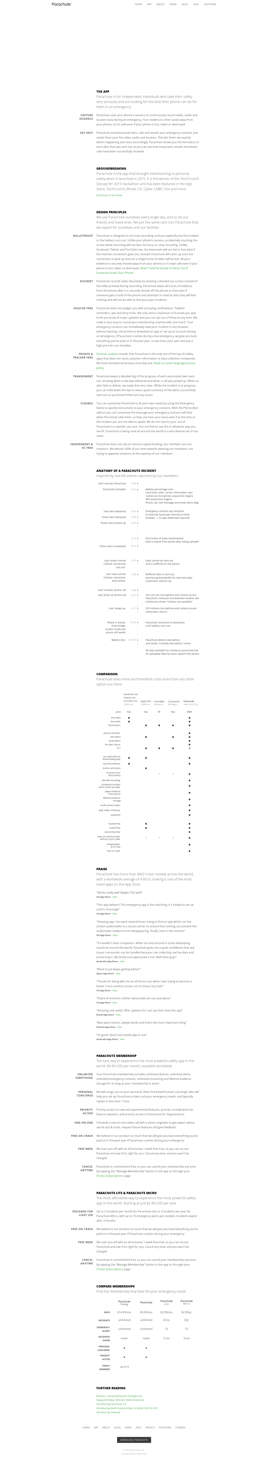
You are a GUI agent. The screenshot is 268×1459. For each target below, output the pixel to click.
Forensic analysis (107, 354)
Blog (185, 4)
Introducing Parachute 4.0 (111, 1404)
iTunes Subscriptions (109, 1176)
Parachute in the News (109, 195)
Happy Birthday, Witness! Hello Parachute (120, 1400)
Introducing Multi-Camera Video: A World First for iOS (127, 1408)
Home (138, 4)
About (161, 4)
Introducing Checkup (108, 1412)
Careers (180, 1427)
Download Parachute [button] (134, 1439)
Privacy (150, 1427)
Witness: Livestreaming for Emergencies (119, 1396)
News (173, 4)
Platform (210, 4)
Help (196, 4)
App (149, 4)
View (114, 896)
